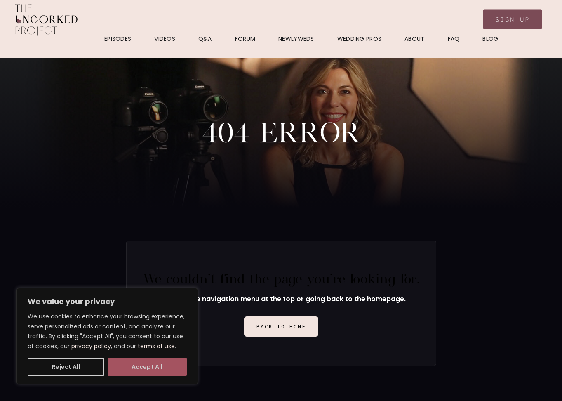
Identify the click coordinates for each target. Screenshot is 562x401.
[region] (107, 336)
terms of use (156, 346)
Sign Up (512, 19)
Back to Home (281, 326)
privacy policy (91, 346)
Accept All (147, 367)
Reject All (66, 367)
